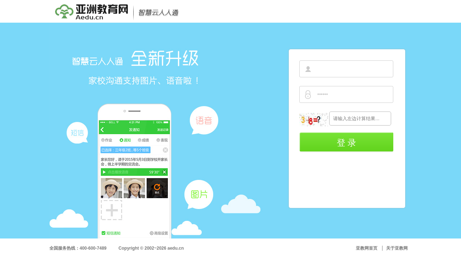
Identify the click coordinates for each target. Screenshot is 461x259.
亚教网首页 (366, 248)
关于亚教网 (397, 248)
